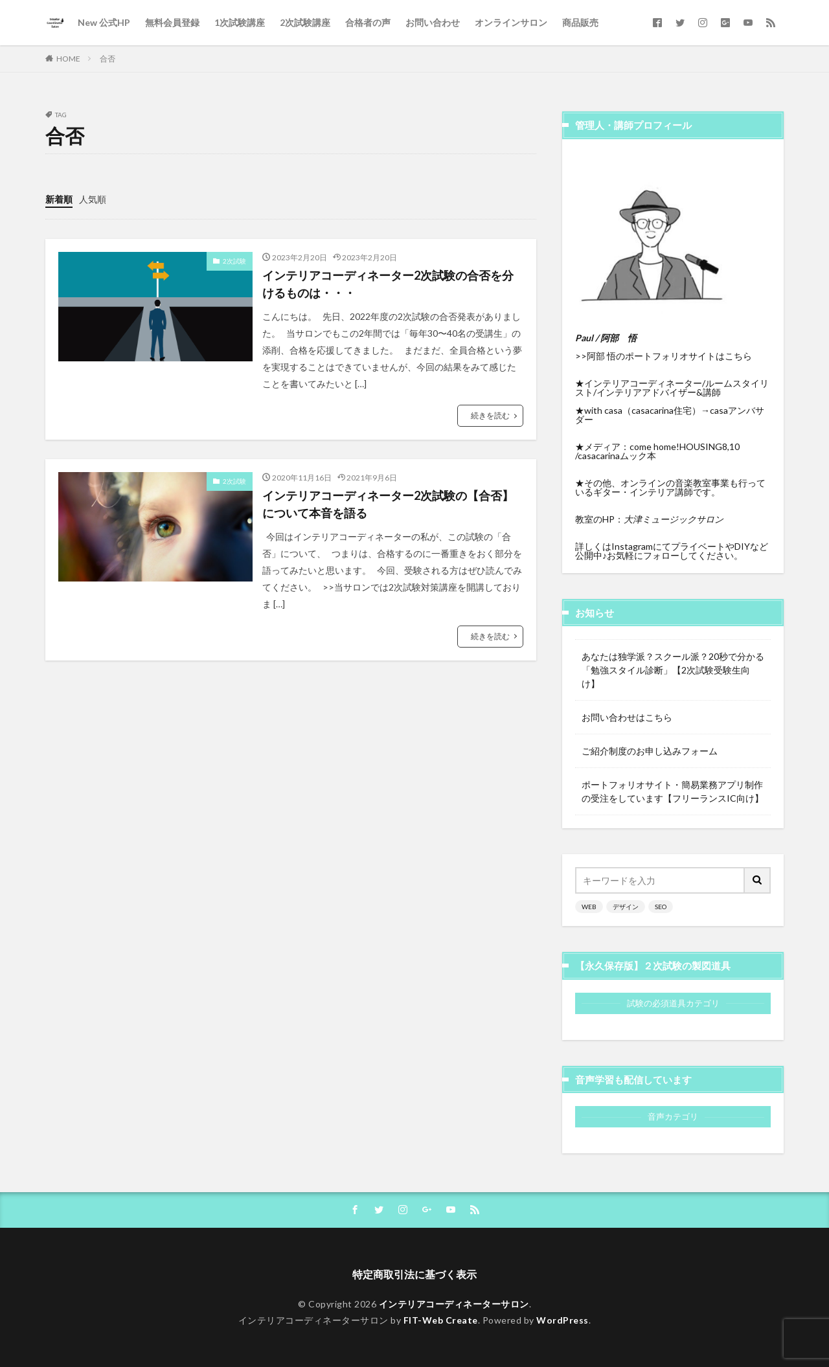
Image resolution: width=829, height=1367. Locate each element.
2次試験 (234, 261)
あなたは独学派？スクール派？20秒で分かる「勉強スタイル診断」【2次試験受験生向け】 (673, 670)
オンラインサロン (511, 22)
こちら (738, 355)
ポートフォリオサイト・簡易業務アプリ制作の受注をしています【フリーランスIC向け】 (673, 791)
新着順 (59, 199)
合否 (107, 58)
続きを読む (490, 415)
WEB (589, 906)
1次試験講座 (239, 22)
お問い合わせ (432, 22)
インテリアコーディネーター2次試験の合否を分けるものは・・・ (388, 284)
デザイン (626, 906)
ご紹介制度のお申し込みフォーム (650, 750)
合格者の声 (368, 22)
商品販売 (580, 22)
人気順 (92, 199)
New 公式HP (104, 22)
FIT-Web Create (440, 1320)
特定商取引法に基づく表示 (414, 1274)
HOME (68, 58)
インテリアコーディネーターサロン (454, 1303)
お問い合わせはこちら (627, 717)
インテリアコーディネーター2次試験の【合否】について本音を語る (388, 504)
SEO (660, 906)
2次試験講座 (305, 22)
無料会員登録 (172, 22)
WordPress (562, 1320)
